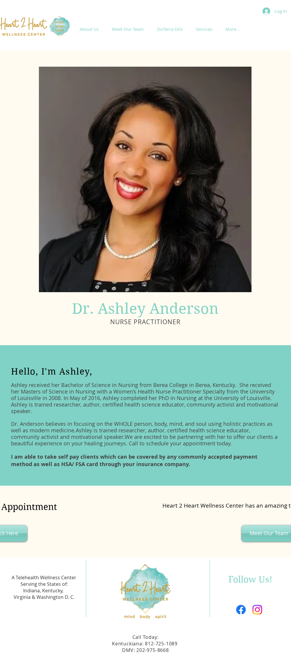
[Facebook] (241, 609)
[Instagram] (257, 609)
